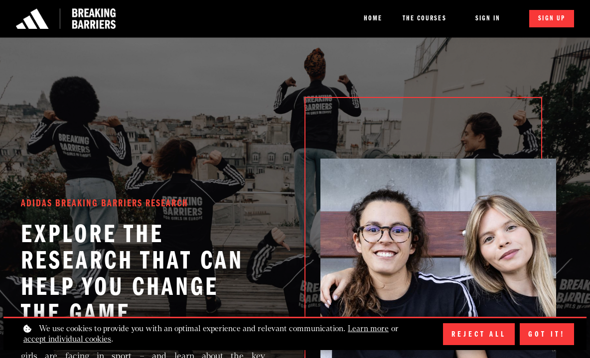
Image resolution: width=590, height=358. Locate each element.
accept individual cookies (67, 339)
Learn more (368, 328)
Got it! (547, 334)
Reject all (478, 334)
